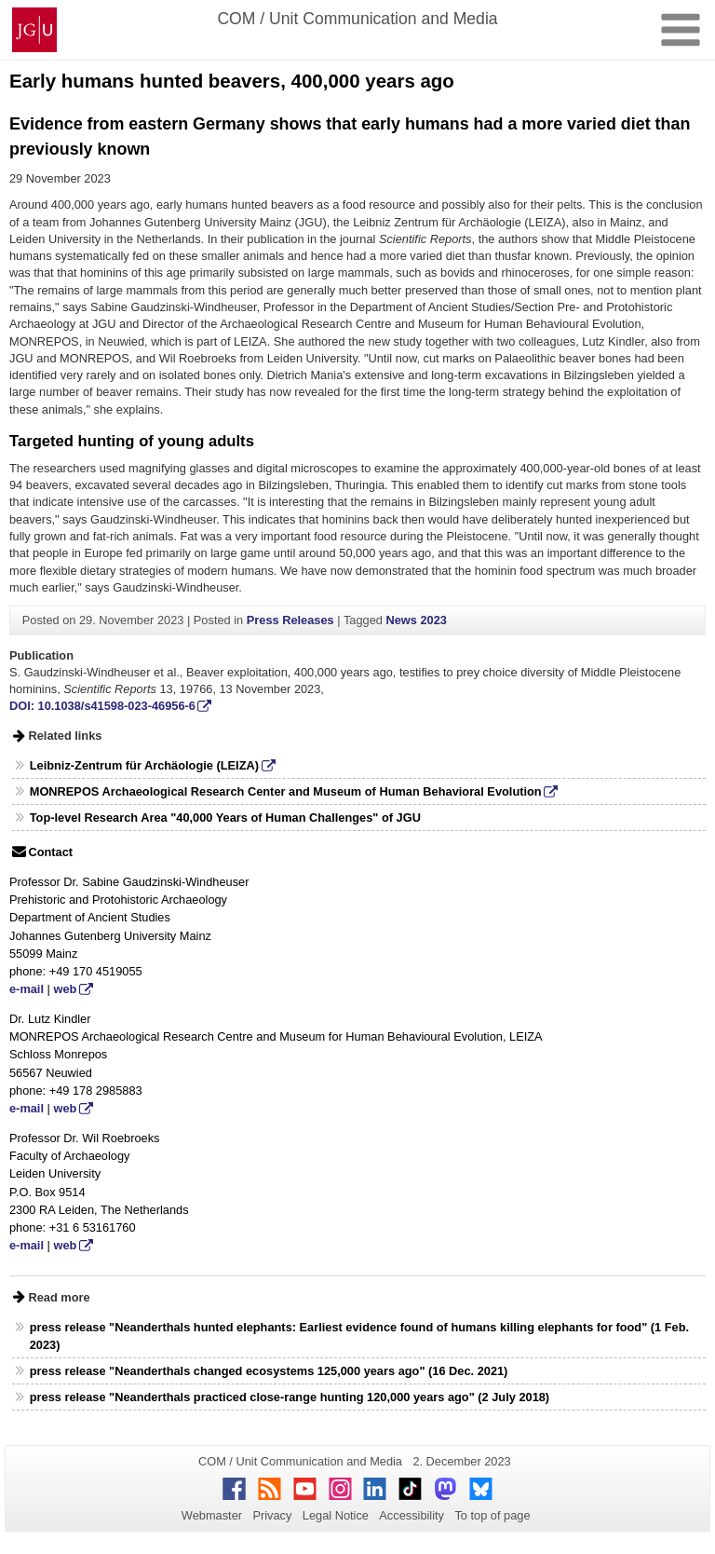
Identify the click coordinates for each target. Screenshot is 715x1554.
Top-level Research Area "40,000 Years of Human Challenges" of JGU (225, 818)
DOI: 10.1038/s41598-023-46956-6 (102, 706)
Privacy (271, 1515)
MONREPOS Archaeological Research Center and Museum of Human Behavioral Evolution (286, 791)
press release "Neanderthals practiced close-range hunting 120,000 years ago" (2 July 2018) (289, 1397)
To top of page (492, 1515)
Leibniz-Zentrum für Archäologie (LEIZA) (144, 765)
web (64, 989)
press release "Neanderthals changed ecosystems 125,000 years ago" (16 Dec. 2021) (269, 1371)
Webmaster (212, 1515)
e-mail (26, 989)
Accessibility (411, 1515)
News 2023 (415, 620)
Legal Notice (336, 1515)
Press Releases (290, 620)
